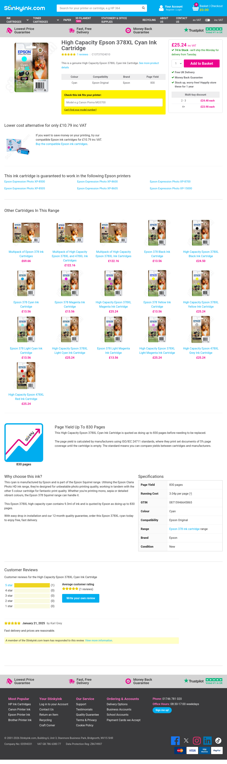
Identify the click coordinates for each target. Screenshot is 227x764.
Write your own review (80, 598)
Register (170, 9)
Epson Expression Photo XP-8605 (97, 188)
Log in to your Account (53, 704)
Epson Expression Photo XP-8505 (24, 188)
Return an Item (48, 714)
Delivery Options (117, 704)
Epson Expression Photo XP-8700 (170, 181)
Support (81, 704)
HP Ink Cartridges (19, 704)
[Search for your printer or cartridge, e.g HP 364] (98, 8)
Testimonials (84, 709)
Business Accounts (119, 709)
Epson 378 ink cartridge (184, 529)
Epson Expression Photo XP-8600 (97, 181)
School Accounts (117, 714)
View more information (98, 640)
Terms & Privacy (86, 720)
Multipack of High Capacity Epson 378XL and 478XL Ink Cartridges (70, 256)
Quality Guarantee (87, 714)
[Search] (143, 8)
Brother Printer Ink (20, 720)
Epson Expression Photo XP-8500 (24, 181)
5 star (9, 585)
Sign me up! (162, 710)
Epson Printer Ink (19, 714)
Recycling (149, 20)
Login (179, 9)
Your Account (174, 6)
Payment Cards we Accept (123, 720)
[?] (190, 493)
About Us (164, 20)
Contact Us (181, 20)
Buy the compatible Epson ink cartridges (61, 144)
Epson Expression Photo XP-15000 (171, 188)
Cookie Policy (84, 725)
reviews (82, 54)
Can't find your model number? (80, 109)
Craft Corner (47, 725)
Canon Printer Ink (19, 709)
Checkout (217, 6)
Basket (204, 6)
